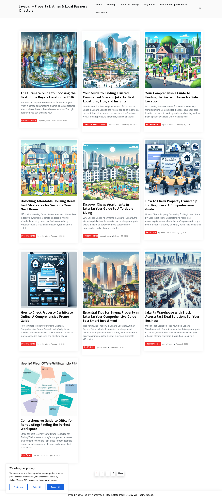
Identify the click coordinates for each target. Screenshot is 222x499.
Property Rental (153, 124)
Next (120, 473)
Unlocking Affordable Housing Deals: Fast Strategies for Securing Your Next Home (48, 205)
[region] (37, 478)
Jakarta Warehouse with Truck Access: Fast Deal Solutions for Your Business (172, 317)
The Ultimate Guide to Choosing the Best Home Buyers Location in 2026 (48, 95)
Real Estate (102, 12)
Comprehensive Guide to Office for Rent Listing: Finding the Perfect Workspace (47, 425)
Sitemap (111, 4)
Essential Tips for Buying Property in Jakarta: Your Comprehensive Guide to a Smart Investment (111, 317)
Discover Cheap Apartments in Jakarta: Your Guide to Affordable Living (108, 209)
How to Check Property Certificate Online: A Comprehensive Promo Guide (47, 317)
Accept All (55, 487)
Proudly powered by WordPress (86, 495)
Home (99, 4)
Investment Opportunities (173, 4)
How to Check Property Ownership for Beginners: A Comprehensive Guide (171, 205)
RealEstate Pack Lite (118, 495)
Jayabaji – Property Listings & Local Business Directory (53, 9)
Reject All (37, 487)
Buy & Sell (149, 4)
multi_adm (45, 121)
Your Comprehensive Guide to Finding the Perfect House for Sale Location (171, 97)
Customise (18, 487)
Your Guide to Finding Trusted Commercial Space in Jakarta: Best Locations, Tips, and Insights (109, 97)
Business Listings (130, 4)
